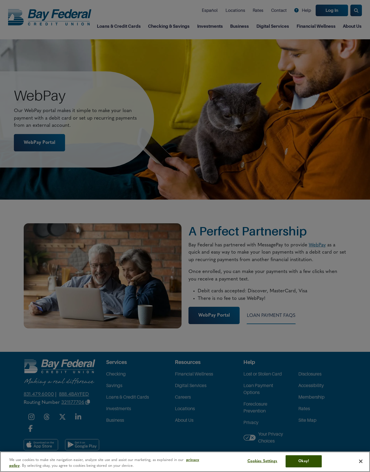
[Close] (360, 461)
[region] (185, 461)
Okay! (303, 461)
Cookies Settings (262, 461)
